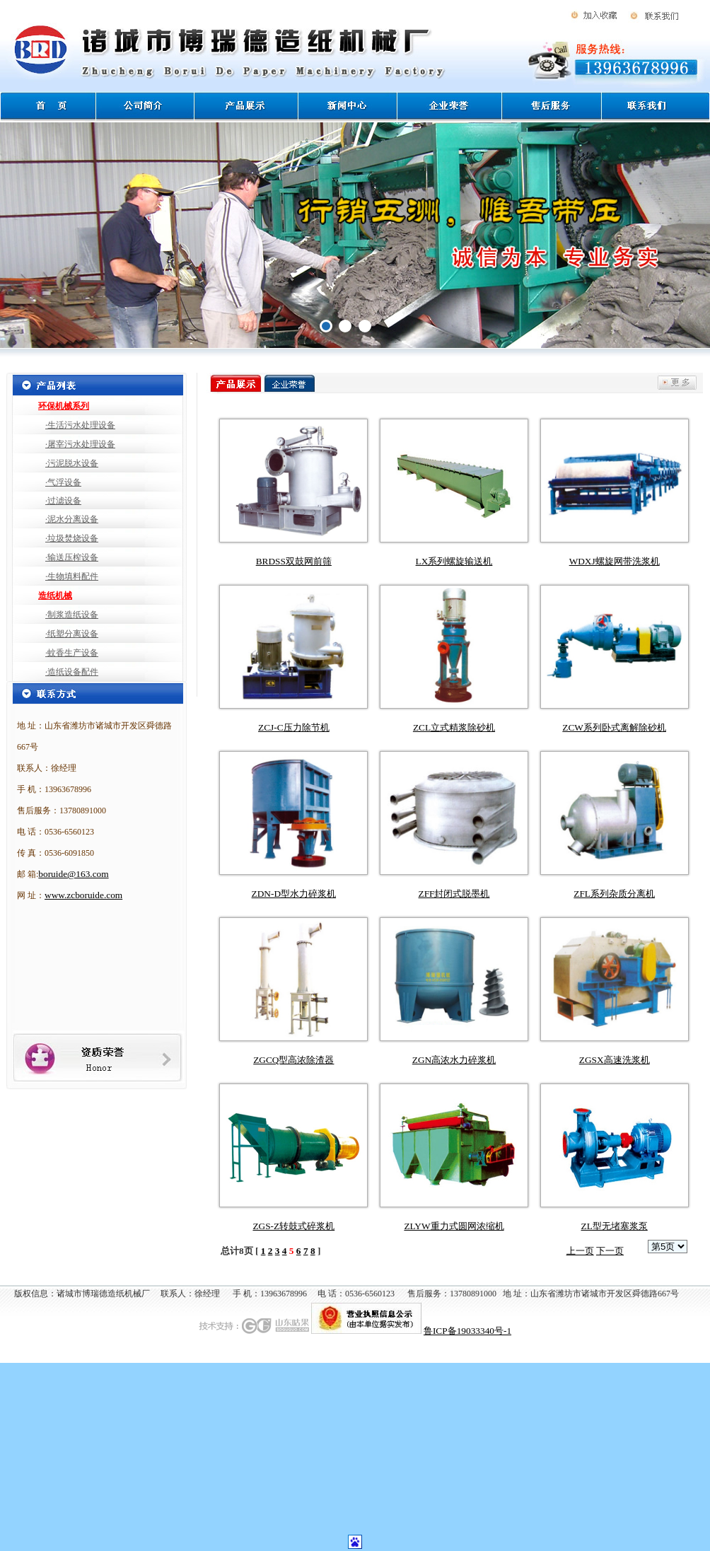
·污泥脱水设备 (71, 463)
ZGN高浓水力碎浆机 (454, 1060)
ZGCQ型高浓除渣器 (293, 1060)
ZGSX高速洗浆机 (614, 1060)
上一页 (580, 1250)
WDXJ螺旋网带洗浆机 (614, 561)
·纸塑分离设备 (71, 634)
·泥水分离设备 (71, 519)
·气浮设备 (63, 482)
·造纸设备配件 (71, 672)
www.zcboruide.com (83, 895)
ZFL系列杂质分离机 (614, 893)
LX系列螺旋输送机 (454, 561)
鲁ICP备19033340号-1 (467, 1330)
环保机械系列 (63, 406)
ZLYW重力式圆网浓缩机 (454, 1226)
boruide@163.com (73, 874)
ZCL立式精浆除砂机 (454, 727)
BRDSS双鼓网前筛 (294, 561)
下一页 (610, 1250)
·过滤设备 (63, 501)
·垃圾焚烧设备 (71, 538)
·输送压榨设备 (71, 557)
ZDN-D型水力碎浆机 (294, 893)
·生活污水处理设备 (80, 425)
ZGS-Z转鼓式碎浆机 (293, 1226)
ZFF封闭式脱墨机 (454, 893)
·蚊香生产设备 (71, 653)
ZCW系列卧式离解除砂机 (614, 727)
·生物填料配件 (71, 576)
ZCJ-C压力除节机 (294, 727)
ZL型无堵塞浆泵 (614, 1226)
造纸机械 (55, 595)
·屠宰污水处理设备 (80, 444)
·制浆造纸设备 (71, 615)
